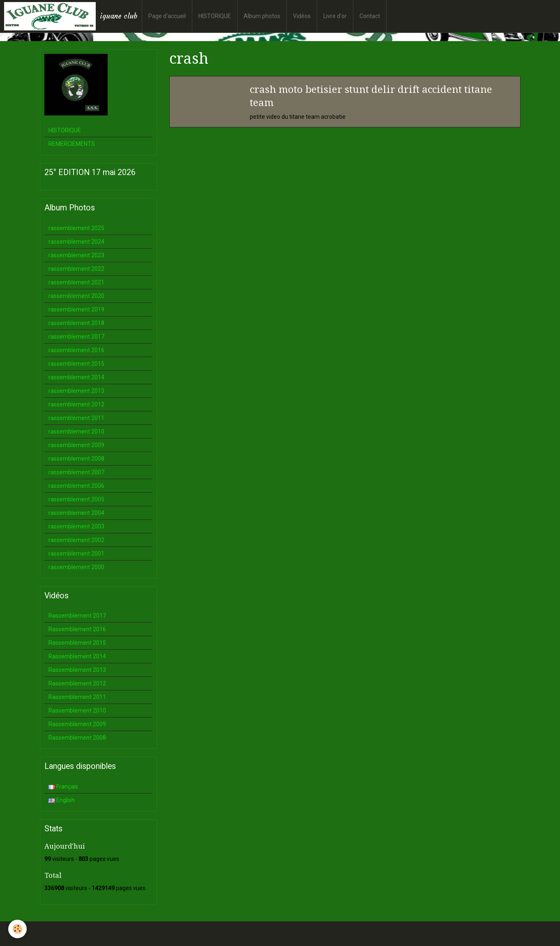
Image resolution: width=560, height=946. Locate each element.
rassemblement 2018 (76, 323)
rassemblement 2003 (76, 526)
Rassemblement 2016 (77, 629)
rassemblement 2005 (76, 499)
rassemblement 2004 (76, 513)
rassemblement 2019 (76, 309)
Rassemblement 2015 (77, 642)
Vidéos (302, 16)
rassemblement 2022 (76, 268)
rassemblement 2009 (76, 445)
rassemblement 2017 (76, 336)
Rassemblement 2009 (77, 724)
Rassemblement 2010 (77, 710)
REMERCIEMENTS (71, 144)
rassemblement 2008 (76, 458)
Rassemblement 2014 (77, 656)
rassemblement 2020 (76, 296)
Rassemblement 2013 (77, 670)
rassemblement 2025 (76, 228)
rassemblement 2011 (76, 418)
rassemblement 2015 (76, 363)
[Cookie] (17, 929)
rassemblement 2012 (76, 404)
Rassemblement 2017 (77, 615)
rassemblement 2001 (76, 553)
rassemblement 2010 (76, 431)
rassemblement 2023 (76, 255)
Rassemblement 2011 (77, 697)
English (61, 800)
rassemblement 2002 (76, 540)
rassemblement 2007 (76, 472)
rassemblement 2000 (76, 567)
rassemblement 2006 (76, 485)
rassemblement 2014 (76, 377)
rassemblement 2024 (76, 241)
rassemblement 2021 (76, 282)
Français (63, 786)
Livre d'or (335, 16)
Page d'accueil (167, 16)
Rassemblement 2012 (77, 683)
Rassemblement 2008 (77, 737)
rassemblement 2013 (76, 391)
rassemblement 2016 (76, 350)
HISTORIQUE (214, 16)
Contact (370, 16)
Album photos (262, 16)
